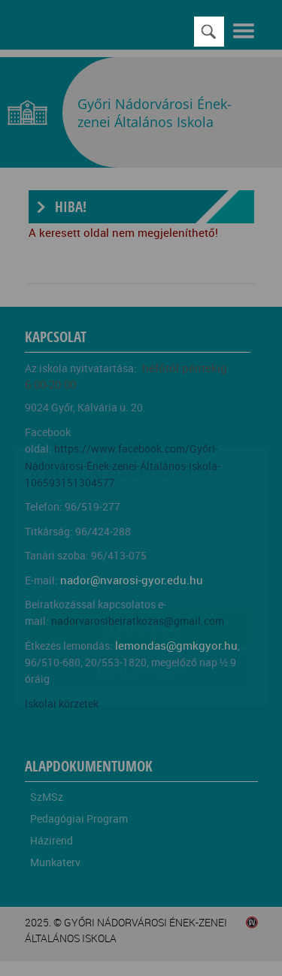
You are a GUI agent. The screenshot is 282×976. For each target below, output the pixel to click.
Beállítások (141, 582)
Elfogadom (141, 539)
